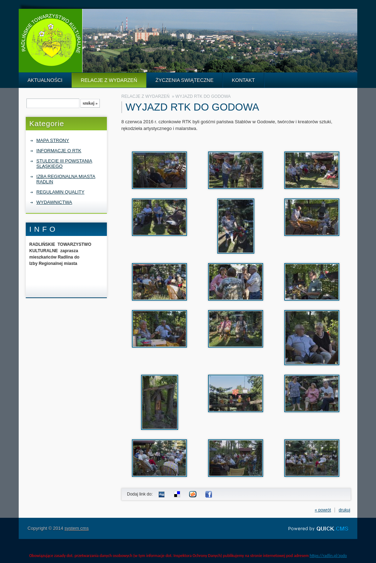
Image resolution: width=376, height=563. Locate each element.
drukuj (344, 510)
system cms (77, 528)
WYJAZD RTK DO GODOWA (203, 96)
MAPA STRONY (52, 140)
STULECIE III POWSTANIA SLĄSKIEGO (64, 163)
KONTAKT (243, 80)
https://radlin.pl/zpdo (328, 555)
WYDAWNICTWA (54, 202)
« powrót (323, 510)
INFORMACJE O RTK (58, 150)
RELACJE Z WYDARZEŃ (109, 80)
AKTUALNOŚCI (45, 80)
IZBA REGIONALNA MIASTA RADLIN (65, 179)
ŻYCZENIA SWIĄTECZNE (185, 80)
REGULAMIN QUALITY (60, 192)
